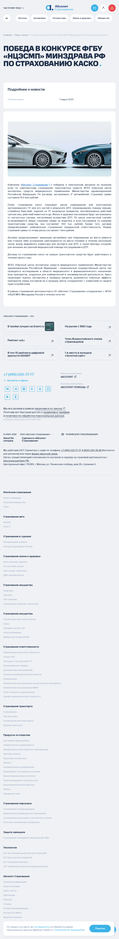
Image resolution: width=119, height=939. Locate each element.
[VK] (7, 389)
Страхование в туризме (17, 536)
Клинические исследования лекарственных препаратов (32, 683)
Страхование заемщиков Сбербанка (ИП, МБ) (26, 837)
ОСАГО (7, 526)
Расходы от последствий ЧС (17, 661)
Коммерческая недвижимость (18, 745)
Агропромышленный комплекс (19, 784)
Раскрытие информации (15, 908)
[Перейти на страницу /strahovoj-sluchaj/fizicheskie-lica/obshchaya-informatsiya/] (112, 8)
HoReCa (7, 762)
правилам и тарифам (56, 412)
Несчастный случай (13, 566)
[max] (24, 389)
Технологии (10, 847)
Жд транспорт (10, 716)
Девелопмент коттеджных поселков (21, 771)
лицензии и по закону (50, 408)
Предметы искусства (14, 628)
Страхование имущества (18, 584)
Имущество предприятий (16, 637)
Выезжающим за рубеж (15, 542)
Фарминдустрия (11, 793)
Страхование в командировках (19, 809)
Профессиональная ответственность (22, 696)
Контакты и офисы (15, 380)
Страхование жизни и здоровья (21, 556)
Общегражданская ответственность (21, 652)
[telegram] (15, 389)
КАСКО (6, 522)
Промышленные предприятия (18, 767)
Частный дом (10, 599)
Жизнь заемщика (12, 498)
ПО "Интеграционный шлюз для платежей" (25, 853)
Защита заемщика (14, 832)
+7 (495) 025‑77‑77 (71, 450)
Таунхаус (7, 595)
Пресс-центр (10, 890)
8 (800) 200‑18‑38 (91, 450)
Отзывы (7, 904)
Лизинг (7, 789)
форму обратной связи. (45, 453)
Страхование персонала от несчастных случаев (27, 817)
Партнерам (9, 895)
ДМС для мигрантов (13, 575)
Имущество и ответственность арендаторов (25, 749)
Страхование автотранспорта (18, 720)
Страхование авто (13, 516)
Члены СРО (9, 656)
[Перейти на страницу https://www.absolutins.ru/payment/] (94, 8)
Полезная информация (15, 881)
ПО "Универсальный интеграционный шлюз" (26, 866)
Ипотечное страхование (17, 492)
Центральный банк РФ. (16, 460)
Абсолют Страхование (16, 876)
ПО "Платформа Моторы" (16, 862)
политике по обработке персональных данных (35, 416)
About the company (8, 439)
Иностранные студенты (15, 562)
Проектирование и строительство (20, 780)
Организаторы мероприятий (18, 670)
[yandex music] (40, 389)
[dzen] (32, 389)
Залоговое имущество (14, 502)
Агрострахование (12, 632)
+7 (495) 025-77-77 (18, 374)
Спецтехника (10, 712)
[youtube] (7, 397)
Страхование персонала (17, 803)
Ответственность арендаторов (19, 692)
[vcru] (48, 389)
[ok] (15, 397)
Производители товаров (15, 665)
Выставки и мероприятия (16, 740)
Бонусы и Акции (11, 886)
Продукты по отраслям (16, 735)
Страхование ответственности (21, 646)
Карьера (7, 899)
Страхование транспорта (18, 706)
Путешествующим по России (18, 546)
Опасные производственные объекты (22, 674)
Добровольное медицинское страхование (24, 813)
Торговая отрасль (12, 754)
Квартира (8, 590)
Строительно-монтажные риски (19, 619)
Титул (6, 506)
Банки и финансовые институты (19, 776)
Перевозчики (10, 678)
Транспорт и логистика (15, 758)
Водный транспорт (13, 725)
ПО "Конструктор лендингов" (17, 857)
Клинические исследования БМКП (21, 687)
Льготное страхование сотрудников (21, 822)
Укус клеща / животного (15, 570)
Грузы (6, 623)
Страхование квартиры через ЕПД (20, 603)
